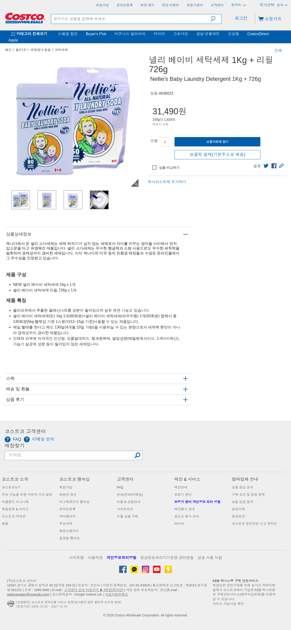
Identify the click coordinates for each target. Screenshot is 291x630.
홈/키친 (21, 50)
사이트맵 (76, 558)
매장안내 (180, 487)
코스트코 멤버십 (74, 479)
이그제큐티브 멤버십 (74, 502)
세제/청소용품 (40, 50)
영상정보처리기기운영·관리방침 (167, 558)
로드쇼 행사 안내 (186, 516)
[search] (131, 19)
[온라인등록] (124, 5)
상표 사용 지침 (210, 558)
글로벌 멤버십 (69, 538)
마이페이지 (67, 516)
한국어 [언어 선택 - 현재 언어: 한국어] (238, 5)
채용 (5, 524)
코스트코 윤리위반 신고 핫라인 (254, 524)
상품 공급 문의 (242, 487)
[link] (266, 166)
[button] (216, 19)
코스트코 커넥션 (14, 516)
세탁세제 (61, 50)
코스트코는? (11, 487)
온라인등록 (67, 509)
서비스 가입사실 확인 (228, 604)
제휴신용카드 (69, 531)
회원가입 (65, 487)
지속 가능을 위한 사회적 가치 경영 (27, 494)
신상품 (233, 34)
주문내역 (65, 524)
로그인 (241, 18)
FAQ (120, 487)
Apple (13, 40)
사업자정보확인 (116, 594)
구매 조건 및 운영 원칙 (248, 494)
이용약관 (95, 558)
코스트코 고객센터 (25, 431)
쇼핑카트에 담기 (217, 142)
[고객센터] (217, 5)
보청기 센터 (183, 494)
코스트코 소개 (15, 479)
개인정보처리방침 (121, 558)
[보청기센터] (195, 5)
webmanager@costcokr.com (27, 594)
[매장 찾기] (147, 5)
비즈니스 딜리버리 (129, 34)
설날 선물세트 (208, 34)
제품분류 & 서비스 (15, 509)
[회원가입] (102, 5)
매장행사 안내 (184, 509)
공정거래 (238, 509)
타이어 (159, 34)
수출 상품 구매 (127, 516)
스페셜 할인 (67, 34)
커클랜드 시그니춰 (15, 502)
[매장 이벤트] (170, 5)
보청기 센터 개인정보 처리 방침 (197, 502)
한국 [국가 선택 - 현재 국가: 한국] (282, 5)
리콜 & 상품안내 (128, 502)
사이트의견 (125, 509)
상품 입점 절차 (242, 502)
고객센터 (125, 479)
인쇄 (278, 50)
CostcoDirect (258, 34)
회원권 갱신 (67, 494)
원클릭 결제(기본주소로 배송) (217, 154)
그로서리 (180, 34)
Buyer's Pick (96, 34)
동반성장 (238, 516)
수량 (154, 141)
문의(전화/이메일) (130, 494)
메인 (8, 50)
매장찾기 (15, 446)
